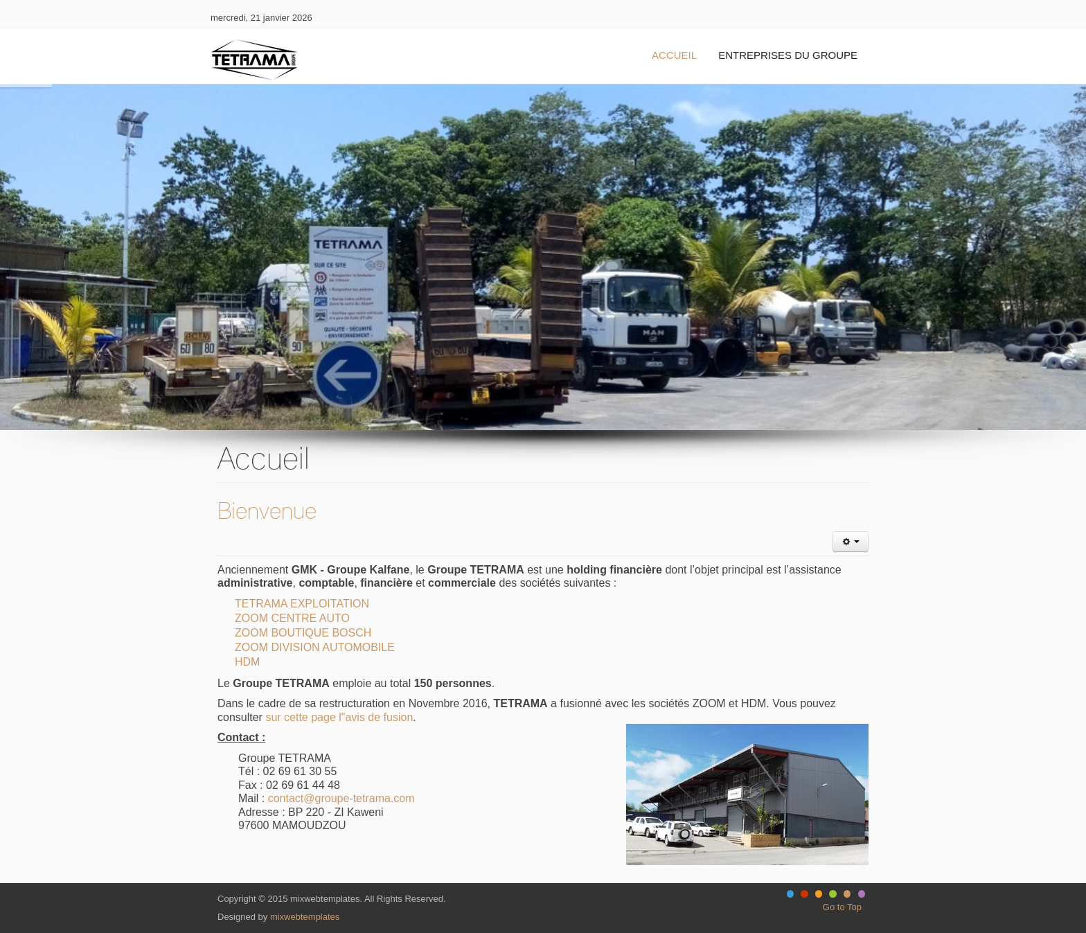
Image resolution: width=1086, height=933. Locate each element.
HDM (247, 662)
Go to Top (842, 907)
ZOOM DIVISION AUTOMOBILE (315, 647)
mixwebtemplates (304, 917)
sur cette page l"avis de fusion (339, 717)
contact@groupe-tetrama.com (341, 798)
